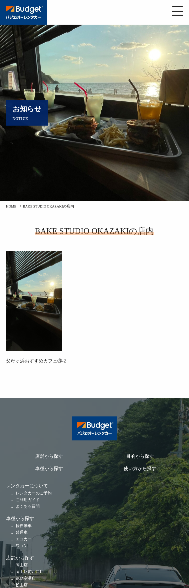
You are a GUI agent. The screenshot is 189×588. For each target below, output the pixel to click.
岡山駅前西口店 (30, 572)
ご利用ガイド (28, 500)
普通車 (22, 532)
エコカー (24, 539)
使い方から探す (140, 468)
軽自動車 (24, 526)
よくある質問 (28, 506)
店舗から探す (49, 456)
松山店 (22, 585)
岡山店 (22, 565)
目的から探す (140, 456)
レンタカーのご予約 (34, 493)
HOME (11, 206)
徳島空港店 (26, 578)
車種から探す (49, 468)
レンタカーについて (27, 485)
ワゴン (22, 546)
